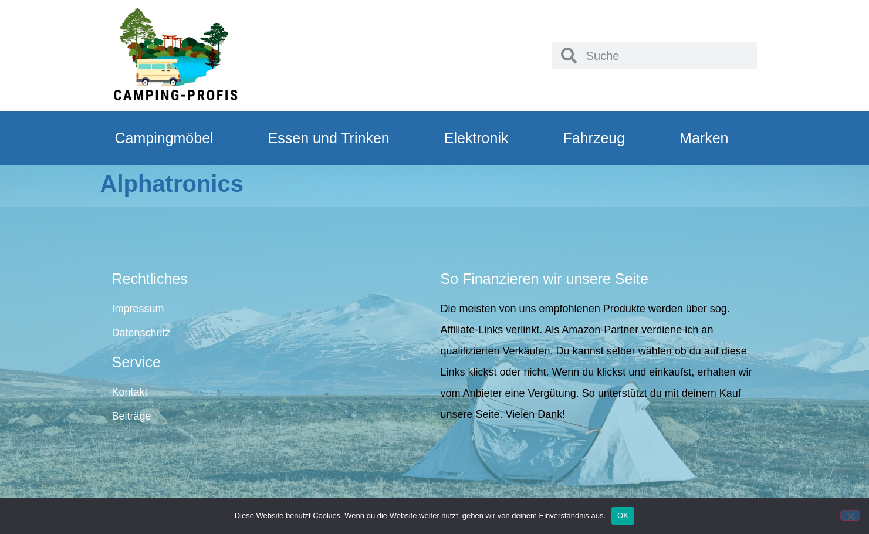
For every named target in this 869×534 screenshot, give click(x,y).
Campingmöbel (164, 138)
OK (622, 515)
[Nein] (850, 515)
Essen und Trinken (329, 138)
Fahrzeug (594, 138)
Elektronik (476, 138)
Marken (703, 138)
